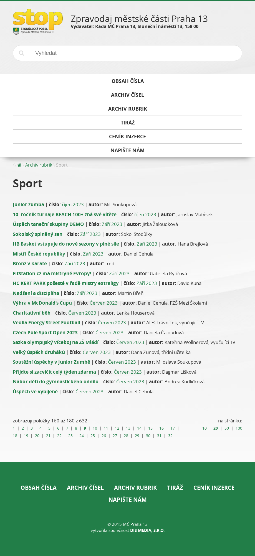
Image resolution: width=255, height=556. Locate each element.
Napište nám (127, 499)
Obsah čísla (39, 487)
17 (172, 428)
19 (26, 435)
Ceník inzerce (213, 487)
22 (59, 435)
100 (239, 428)
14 (139, 428)
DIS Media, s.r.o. (147, 530)
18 (15, 435)
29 (137, 435)
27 (115, 435)
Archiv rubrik (38, 165)
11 (106, 428)
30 (148, 435)
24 (81, 435)
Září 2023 (112, 224)
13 (128, 428)
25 (92, 435)
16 (161, 428)
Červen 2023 (104, 303)
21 (48, 435)
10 (95, 428)
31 (159, 435)
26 (104, 435)
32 (170, 435)
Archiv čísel (85, 487)
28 (126, 435)
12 (117, 428)
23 (70, 435)
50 (226, 428)
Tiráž (175, 487)
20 (37, 435)
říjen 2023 (73, 204)
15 (150, 428)
